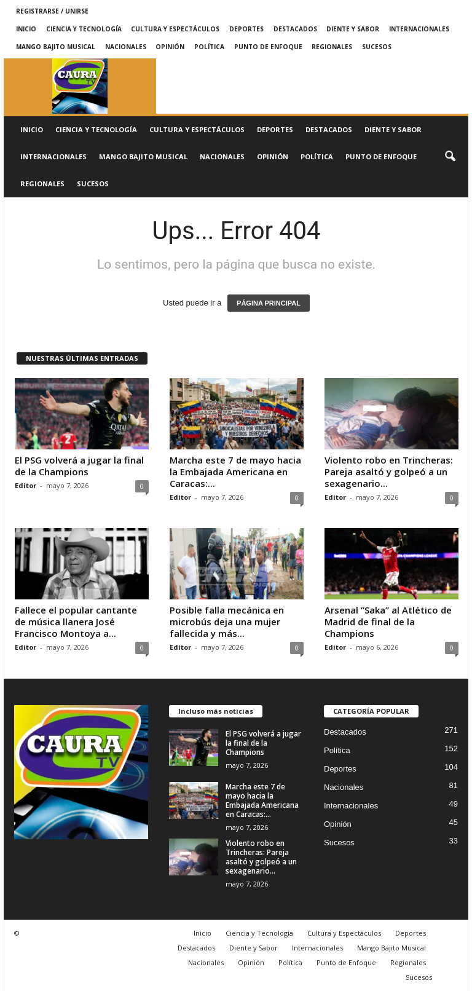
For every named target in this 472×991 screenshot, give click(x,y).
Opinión (169, 46)
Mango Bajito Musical (55, 46)
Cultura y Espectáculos (175, 29)
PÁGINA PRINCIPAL (269, 303)
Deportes (246, 29)
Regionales (332, 46)
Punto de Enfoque (268, 46)
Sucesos (376, 46)
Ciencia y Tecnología (84, 29)
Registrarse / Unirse (52, 11)
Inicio (26, 29)
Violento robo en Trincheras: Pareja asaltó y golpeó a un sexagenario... (388, 471)
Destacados (295, 29)
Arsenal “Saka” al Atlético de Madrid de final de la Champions (388, 621)
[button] (449, 156)
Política (209, 46)
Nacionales (125, 46)
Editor (25, 485)
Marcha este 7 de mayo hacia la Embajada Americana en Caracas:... (235, 471)
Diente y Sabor (352, 29)
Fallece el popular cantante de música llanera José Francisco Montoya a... (76, 621)
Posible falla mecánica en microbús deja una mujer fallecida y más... (227, 621)
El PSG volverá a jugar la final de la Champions (79, 466)
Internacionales (419, 29)
